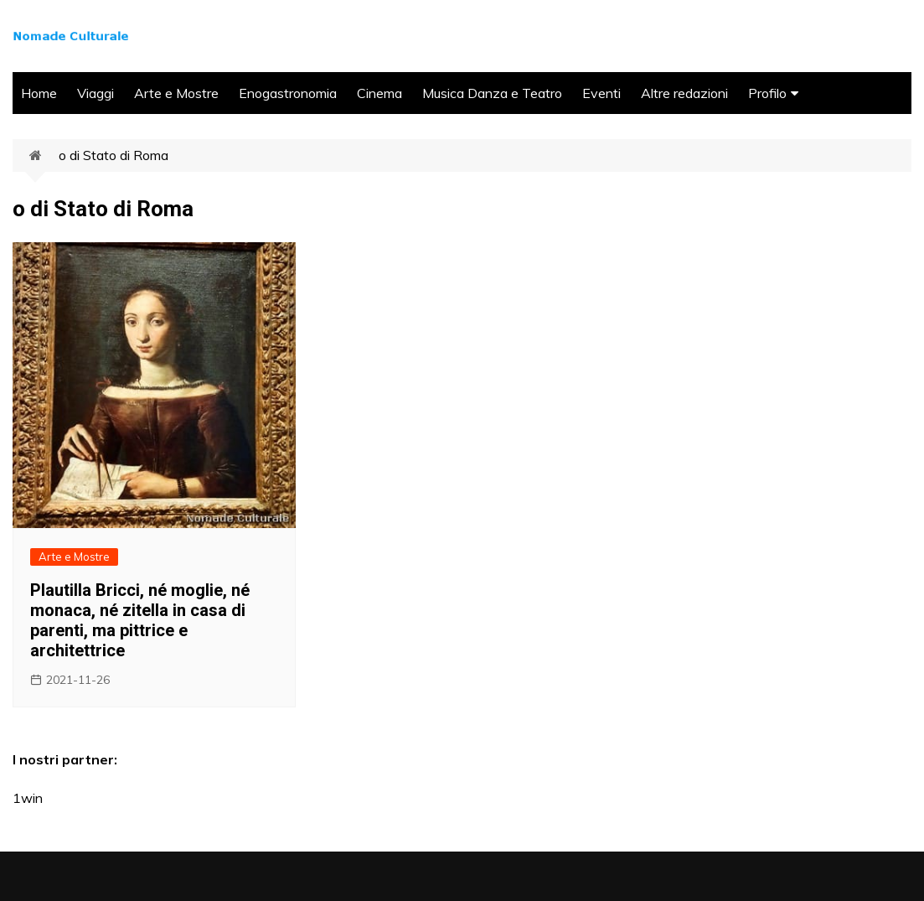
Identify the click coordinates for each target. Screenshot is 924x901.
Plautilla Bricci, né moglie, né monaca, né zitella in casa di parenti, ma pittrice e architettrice (140, 620)
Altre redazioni (684, 93)
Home (39, 93)
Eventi (601, 93)
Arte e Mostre (176, 93)
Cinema (379, 93)
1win (28, 798)
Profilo (767, 93)
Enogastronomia (288, 93)
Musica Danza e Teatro (492, 93)
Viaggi (95, 93)
